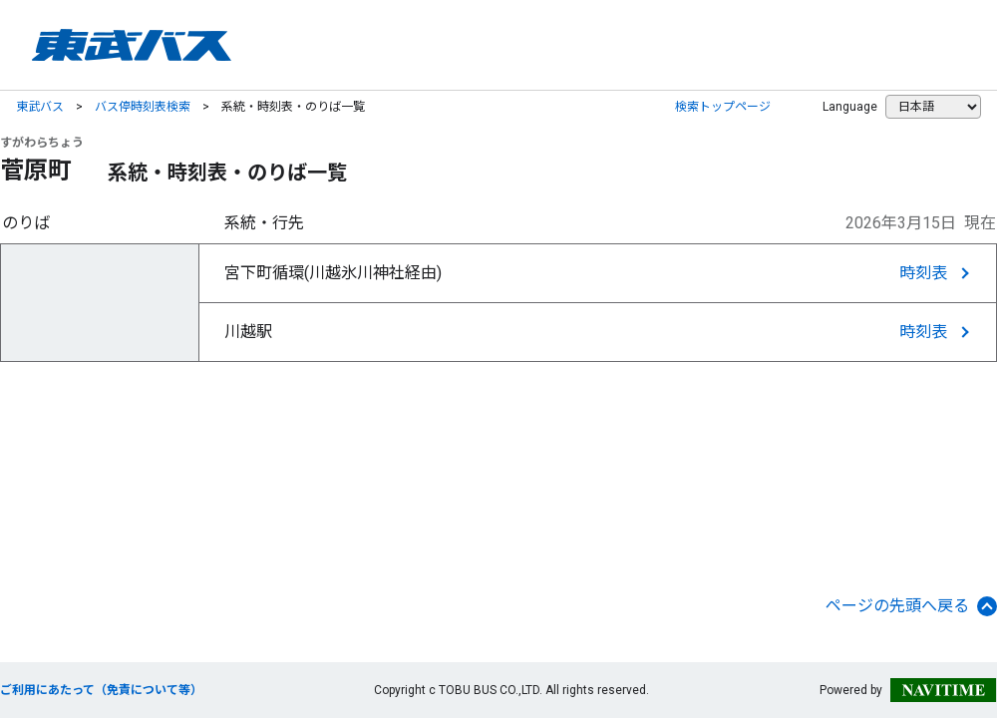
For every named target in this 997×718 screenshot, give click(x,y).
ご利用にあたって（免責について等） (101, 690)
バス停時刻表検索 (142, 107)
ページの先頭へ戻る (911, 606)
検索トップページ (723, 107)
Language (850, 107)
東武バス (40, 107)
